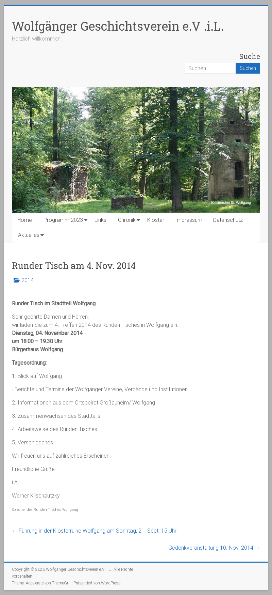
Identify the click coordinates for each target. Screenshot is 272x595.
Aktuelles (28, 235)
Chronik (127, 220)
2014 (27, 280)
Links (100, 220)
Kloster (155, 220)
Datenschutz (228, 220)
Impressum (188, 220)
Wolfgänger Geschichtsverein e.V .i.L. (118, 26)
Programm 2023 (63, 220)
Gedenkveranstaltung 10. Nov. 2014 (214, 548)
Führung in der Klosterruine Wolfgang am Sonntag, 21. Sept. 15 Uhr (94, 531)
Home (24, 220)
